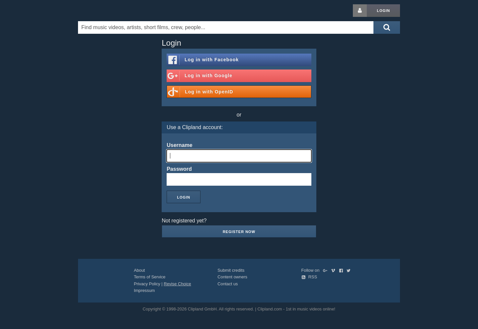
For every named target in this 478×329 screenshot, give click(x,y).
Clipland (113, 10)
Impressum (144, 290)
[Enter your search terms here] (225, 27)
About (139, 270)
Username (179, 145)
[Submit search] (386, 27)
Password (179, 169)
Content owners (232, 276)
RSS (309, 276)
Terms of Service (149, 276)
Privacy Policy (147, 283)
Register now (239, 232)
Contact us (227, 283)
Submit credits (230, 270)
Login (383, 11)
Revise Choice (177, 283)
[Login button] (360, 10)
